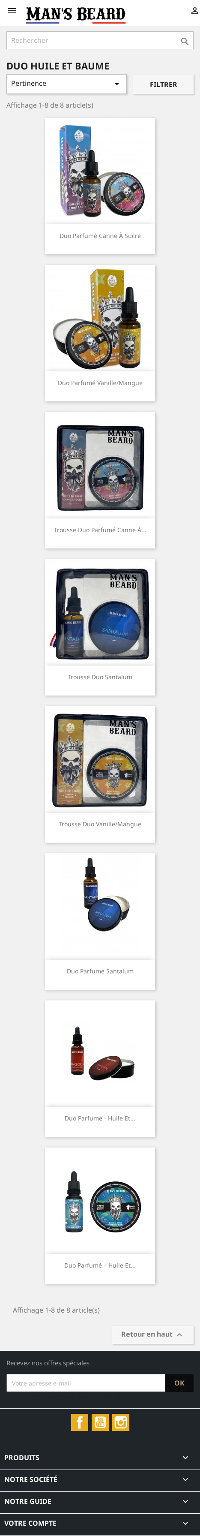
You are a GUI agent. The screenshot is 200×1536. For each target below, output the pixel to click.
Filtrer (163, 84)
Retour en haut (153, 1335)
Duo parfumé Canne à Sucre (100, 236)
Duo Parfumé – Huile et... (100, 1265)
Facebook (79, 1422)
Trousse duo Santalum (100, 677)
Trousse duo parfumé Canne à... (100, 530)
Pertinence (66, 83)
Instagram (120, 1422)
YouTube (100, 1422)
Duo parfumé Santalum (100, 971)
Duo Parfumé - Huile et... (100, 1118)
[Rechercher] (100, 40)
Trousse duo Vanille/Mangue (100, 824)
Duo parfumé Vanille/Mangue (100, 383)
